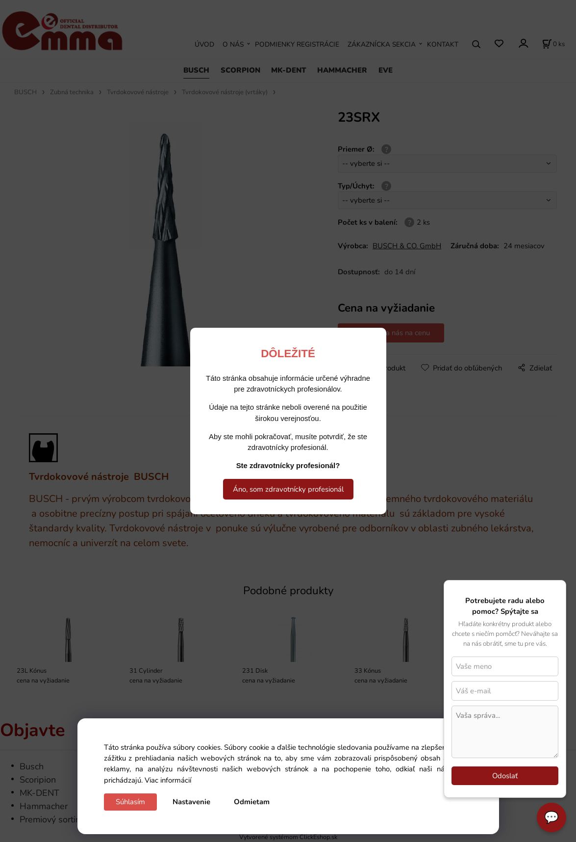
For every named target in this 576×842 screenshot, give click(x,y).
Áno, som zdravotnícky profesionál (288, 489)
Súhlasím (130, 802)
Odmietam (252, 802)
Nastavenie (191, 802)
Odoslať (505, 776)
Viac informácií (168, 780)
